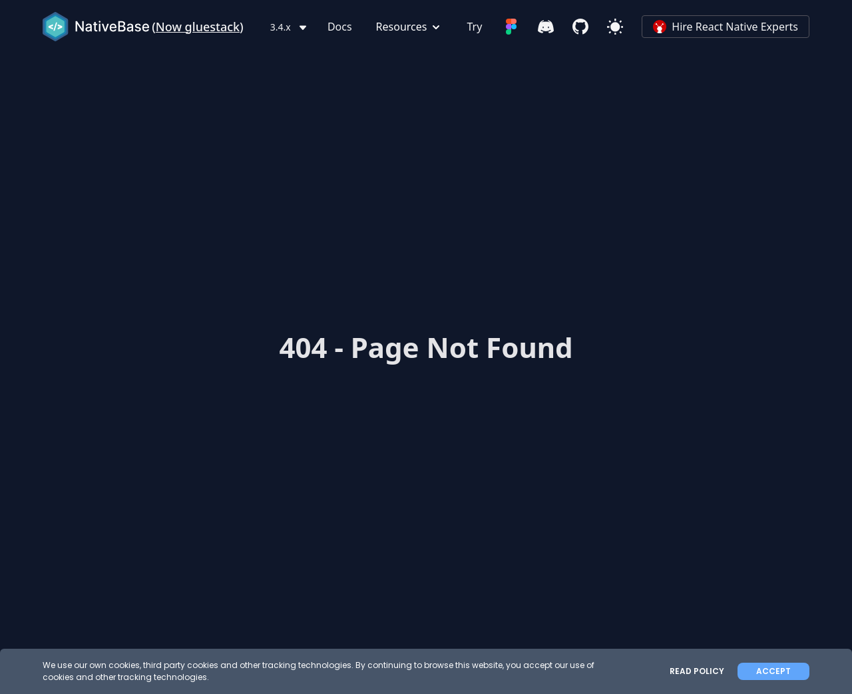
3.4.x (290, 27)
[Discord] (546, 27)
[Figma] (511, 27)
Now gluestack (198, 27)
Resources (409, 26)
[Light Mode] (615, 27)
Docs (339, 26)
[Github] (580, 27)
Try (474, 26)
